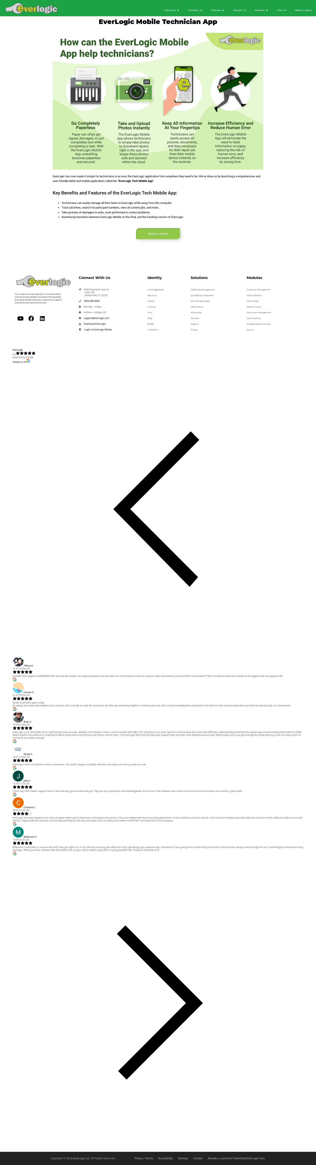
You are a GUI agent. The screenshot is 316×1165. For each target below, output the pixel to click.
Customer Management (258, 289)
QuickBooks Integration (202, 295)
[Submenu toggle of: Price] (285, 10)
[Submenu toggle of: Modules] (223, 10)
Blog (149, 318)
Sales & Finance (254, 307)
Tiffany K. (29, 665)
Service (250, 329)
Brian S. (28, 721)
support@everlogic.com (96, 318)
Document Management (259, 312)
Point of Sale (253, 301)
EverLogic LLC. (81, 1158)
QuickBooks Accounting (258, 324)
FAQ (149, 312)
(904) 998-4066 (92, 300)
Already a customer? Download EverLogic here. (237, 1158)
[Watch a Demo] (303, 10)
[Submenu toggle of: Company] (201, 10)
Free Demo (152, 329)
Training (151, 307)
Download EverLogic (95, 323)
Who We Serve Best (200, 301)
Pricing (194, 329)
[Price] (282, 10)
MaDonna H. (30, 836)
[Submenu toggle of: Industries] (178, 10)
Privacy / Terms (143, 1158)
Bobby (150, 324)
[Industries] (171, 10)
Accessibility (165, 1158)
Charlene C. (30, 807)
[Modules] (218, 10)
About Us (151, 295)
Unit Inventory (254, 318)
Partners (195, 318)
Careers (151, 301)
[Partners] (239, 10)
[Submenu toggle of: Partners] (244, 10)
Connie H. (29, 692)
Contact (198, 1158)
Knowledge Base (155, 289)
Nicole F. (28, 754)
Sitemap (183, 1158)
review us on (21, 361)
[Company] (195, 10)
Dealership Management (203, 289)
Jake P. (27, 780)
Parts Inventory (254, 295)
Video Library (197, 307)
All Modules (196, 312)
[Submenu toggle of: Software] (267, 10)
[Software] (261, 10)
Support (195, 324)
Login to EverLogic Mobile (98, 329)
